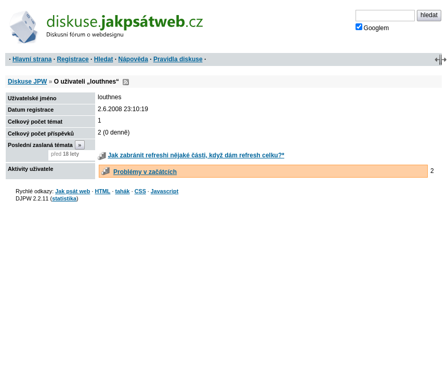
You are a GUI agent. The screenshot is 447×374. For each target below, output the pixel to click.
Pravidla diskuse (178, 59)
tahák (122, 191)
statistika (64, 198)
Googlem (372, 27)
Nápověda (133, 59)
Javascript (164, 191)
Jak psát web (72, 191)
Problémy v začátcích (145, 172)
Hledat (103, 59)
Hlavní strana (31, 59)
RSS (126, 82)
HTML (102, 191)
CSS (140, 191)
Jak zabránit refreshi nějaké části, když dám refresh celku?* (196, 155)
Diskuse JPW (27, 81)
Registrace (72, 59)
